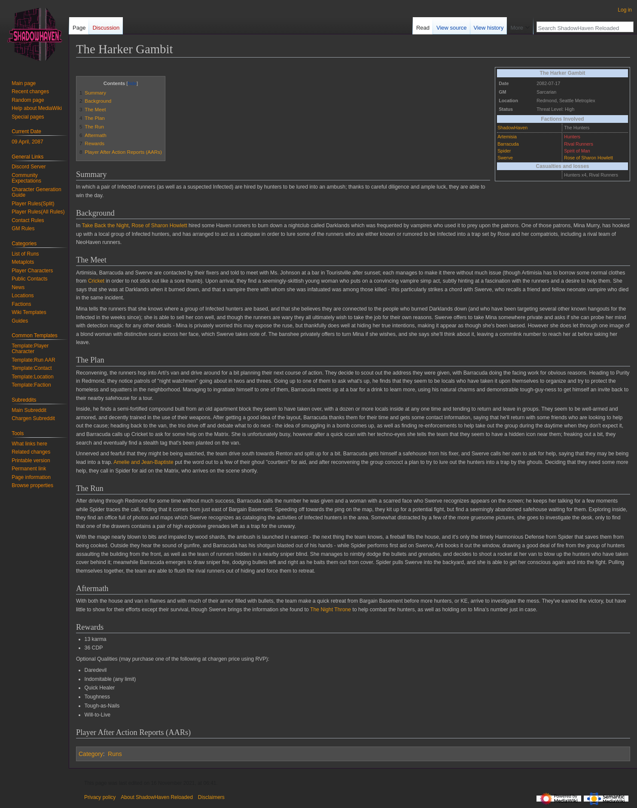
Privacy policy (100, 797)
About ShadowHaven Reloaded (156, 797)
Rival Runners (578, 143)
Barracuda (508, 143)
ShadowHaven (512, 127)
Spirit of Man (577, 150)
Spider (504, 150)
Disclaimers (211, 797)
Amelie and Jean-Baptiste (143, 462)
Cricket (96, 281)
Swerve (505, 157)
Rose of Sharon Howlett (588, 157)
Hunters (572, 136)
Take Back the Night (105, 226)
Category (91, 753)
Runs (115, 753)
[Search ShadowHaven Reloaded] (580, 28)
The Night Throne (330, 610)
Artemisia (507, 136)
